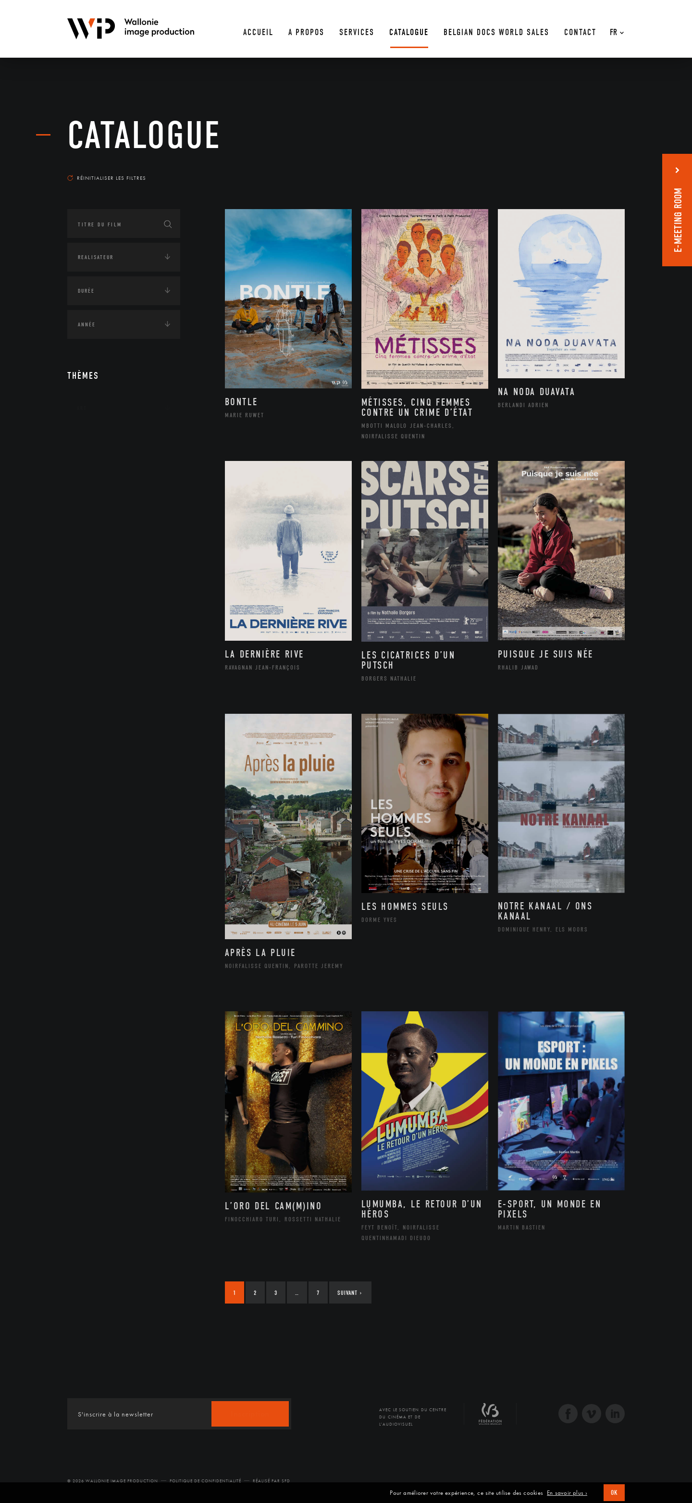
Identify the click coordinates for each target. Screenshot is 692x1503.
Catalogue (144, 135)
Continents (94, 438)
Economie (91, 545)
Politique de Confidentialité (205, 1481)
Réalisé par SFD (271, 1481)
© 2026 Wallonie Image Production (112, 1481)
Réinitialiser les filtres (106, 177)
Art (82, 408)
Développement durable (124, 496)
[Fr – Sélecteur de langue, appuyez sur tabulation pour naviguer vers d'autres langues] (614, 29)
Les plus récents (601, 168)
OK (614, 1493)
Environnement (112, 512)
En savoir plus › (567, 1493)
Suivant (349, 1292)
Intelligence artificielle (117, 574)
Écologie (90, 467)
